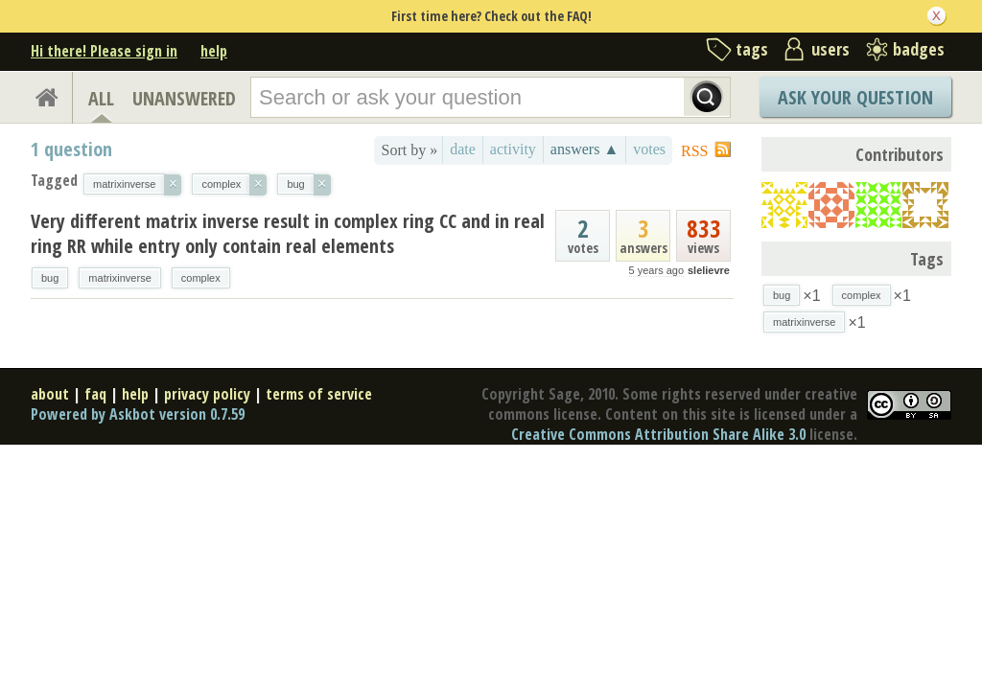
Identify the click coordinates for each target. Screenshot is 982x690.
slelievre (709, 270)
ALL (101, 98)
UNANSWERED (184, 98)
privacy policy (207, 393)
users (830, 48)
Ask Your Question (855, 97)
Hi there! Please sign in (104, 50)
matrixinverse (119, 278)
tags (752, 48)
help (213, 50)
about (50, 393)
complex (201, 278)
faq (95, 393)
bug (49, 278)
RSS (694, 151)
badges (919, 48)
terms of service (319, 393)
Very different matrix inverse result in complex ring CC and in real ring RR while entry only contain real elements (288, 233)
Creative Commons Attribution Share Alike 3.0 (658, 434)
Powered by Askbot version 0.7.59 (138, 414)
